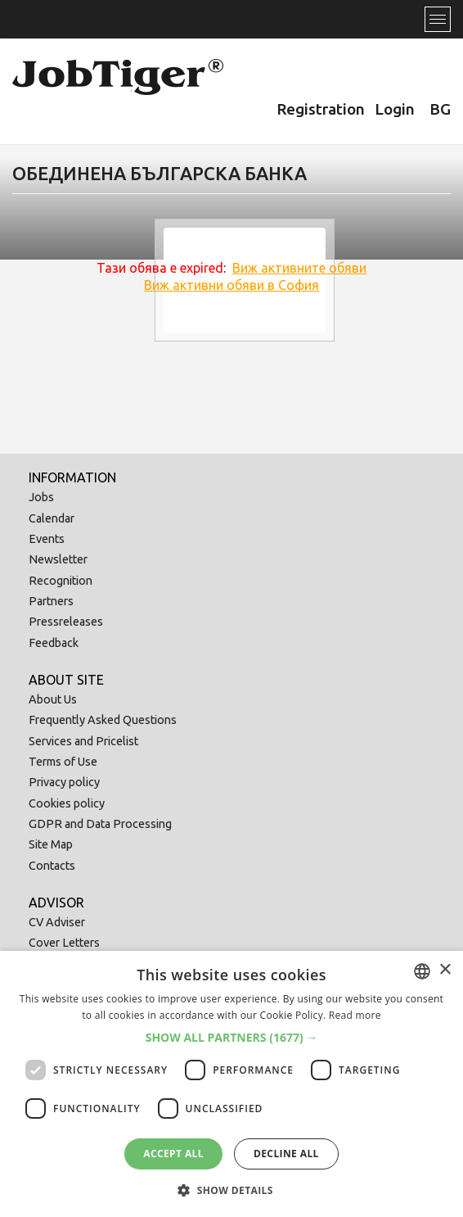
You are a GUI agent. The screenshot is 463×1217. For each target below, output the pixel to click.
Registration (320, 109)
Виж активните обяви (299, 267)
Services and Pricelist (83, 741)
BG (440, 109)
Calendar (51, 518)
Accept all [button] (173, 1153)
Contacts (52, 865)
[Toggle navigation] (438, 19)
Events (47, 538)
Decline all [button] (286, 1153)
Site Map (51, 844)
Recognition (60, 580)
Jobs (41, 497)
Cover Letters (64, 942)
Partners (51, 601)
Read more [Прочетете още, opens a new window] (355, 1015)
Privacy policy (64, 782)
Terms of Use (63, 761)
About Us (53, 699)
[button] (232, 1037)
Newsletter (58, 559)
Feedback (54, 642)
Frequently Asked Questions (103, 719)
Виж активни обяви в (231, 285)
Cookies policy (67, 803)
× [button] (444, 970)
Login (395, 109)
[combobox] (422, 971)
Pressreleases (66, 621)
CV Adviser (57, 922)
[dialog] (231, 1084)
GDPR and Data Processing (100, 823)
